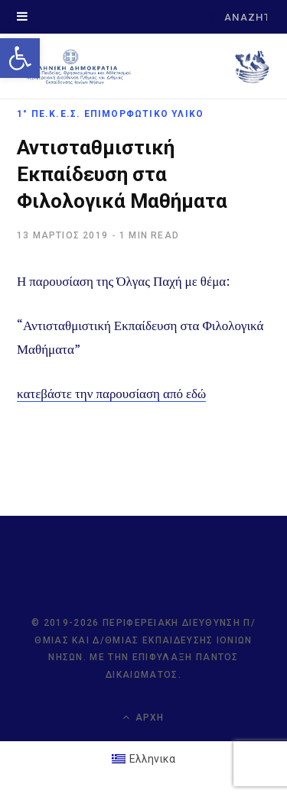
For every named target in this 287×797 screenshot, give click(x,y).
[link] (20, 58)
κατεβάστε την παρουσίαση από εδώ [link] (111, 393)
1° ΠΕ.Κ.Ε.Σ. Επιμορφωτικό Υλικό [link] (110, 114)
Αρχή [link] (143, 717)
